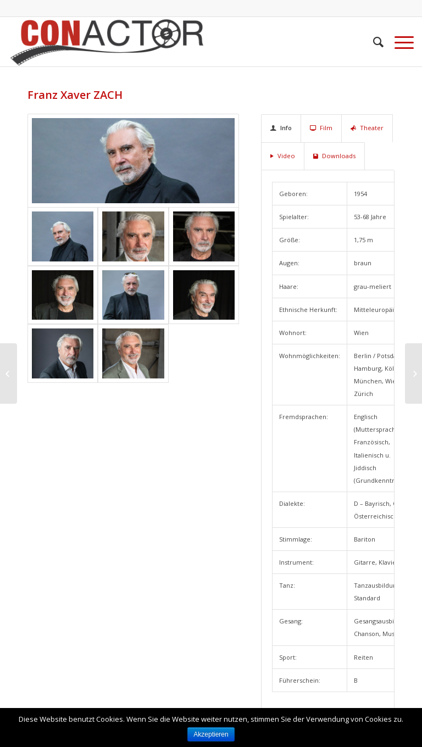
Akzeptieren (210, 734)
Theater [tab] (367, 128)
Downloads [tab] (334, 156)
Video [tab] (282, 156)
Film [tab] (321, 128)
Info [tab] (281, 128)
